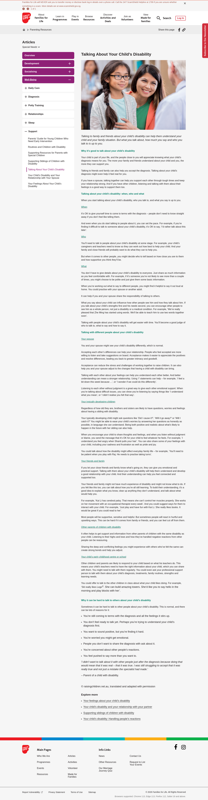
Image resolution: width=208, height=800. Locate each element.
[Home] (24, 29)
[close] (185, 3)
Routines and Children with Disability (47, 147)
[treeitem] (48, 55)
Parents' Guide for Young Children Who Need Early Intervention (48, 139)
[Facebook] (175, 747)
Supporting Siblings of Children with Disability (46, 162)
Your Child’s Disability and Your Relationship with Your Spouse (44, 176)
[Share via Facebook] (179, 30)
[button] (30, 47)
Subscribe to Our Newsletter (205, 40)
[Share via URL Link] (184, 30)
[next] (28, 9)
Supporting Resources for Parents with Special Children (48, 154)
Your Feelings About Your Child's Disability (44, 185)
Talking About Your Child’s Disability (46, 169)
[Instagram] (183, 747)
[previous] (24, 9)
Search (164, 18)
